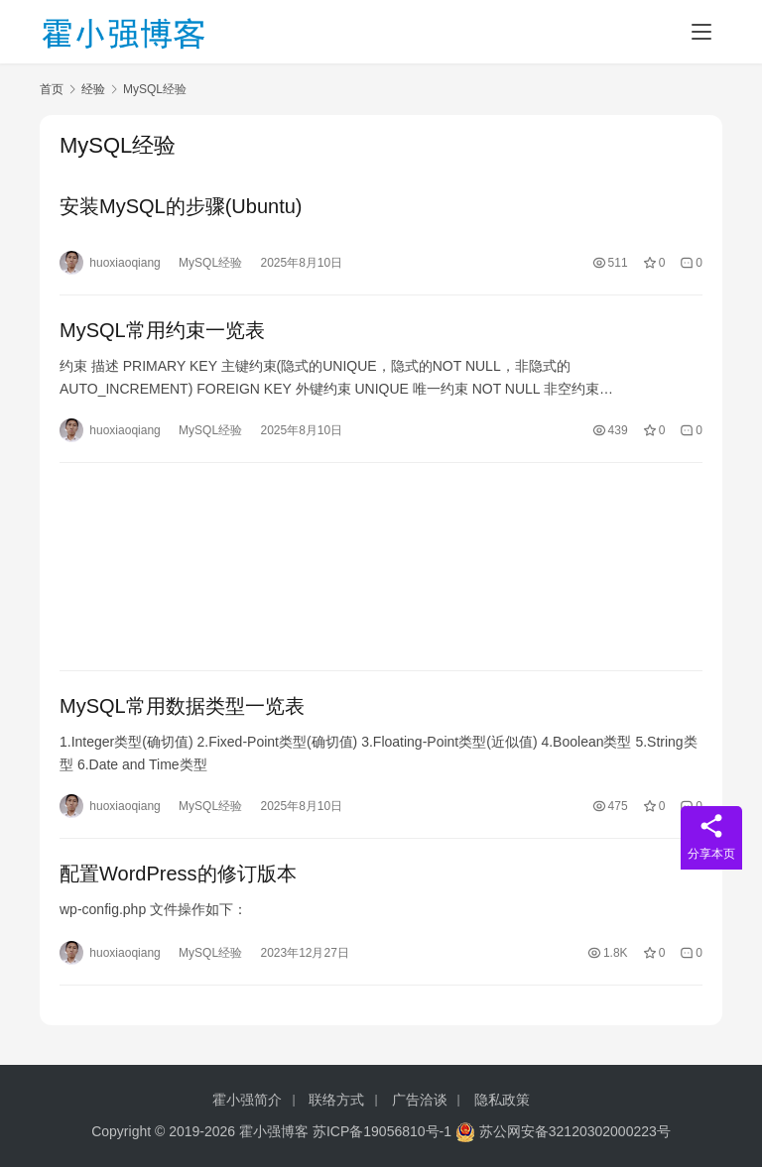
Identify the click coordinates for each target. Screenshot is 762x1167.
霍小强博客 (274, 1131)
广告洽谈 (419, 1100)
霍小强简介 (247, 1100)
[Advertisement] (381, 566)
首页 (52, 89)
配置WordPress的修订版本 (178, 873)
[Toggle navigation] (701, 32)
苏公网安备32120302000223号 (563, 1131)
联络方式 (336, 1100)
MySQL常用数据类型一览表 (182, 706)
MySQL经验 (210, 263)
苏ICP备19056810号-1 (382, 1131)
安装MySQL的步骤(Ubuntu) (181, 206)
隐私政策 (502, 1100)
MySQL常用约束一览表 (162, 330)
